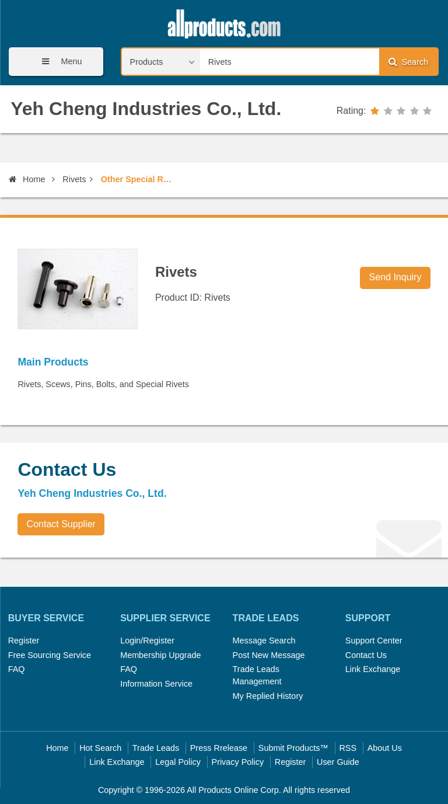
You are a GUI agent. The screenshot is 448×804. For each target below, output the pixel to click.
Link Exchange (372, 669)
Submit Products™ (293, 748)
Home (27, 179)
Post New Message (269, 655)
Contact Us (366, 655)
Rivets (74, 179)
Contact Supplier (61, 524)
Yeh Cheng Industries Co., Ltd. (145, 108)
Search (408, 62)
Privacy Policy (238, 762)
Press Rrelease (218, 748)
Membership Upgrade (160, 655)
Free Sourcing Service (49, 655)
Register (24, 640)
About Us (385, 748)
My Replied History (268, 696)
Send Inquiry (395, 277)
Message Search (264, 640)
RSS (347, 748)
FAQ (16, 669)
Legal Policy (178, 762)
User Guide (338, 762)
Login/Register (147, 640)
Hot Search (100, 748)
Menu (58, 61)
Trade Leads (155, 748)
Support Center (373, 640)
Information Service (156, 683)
